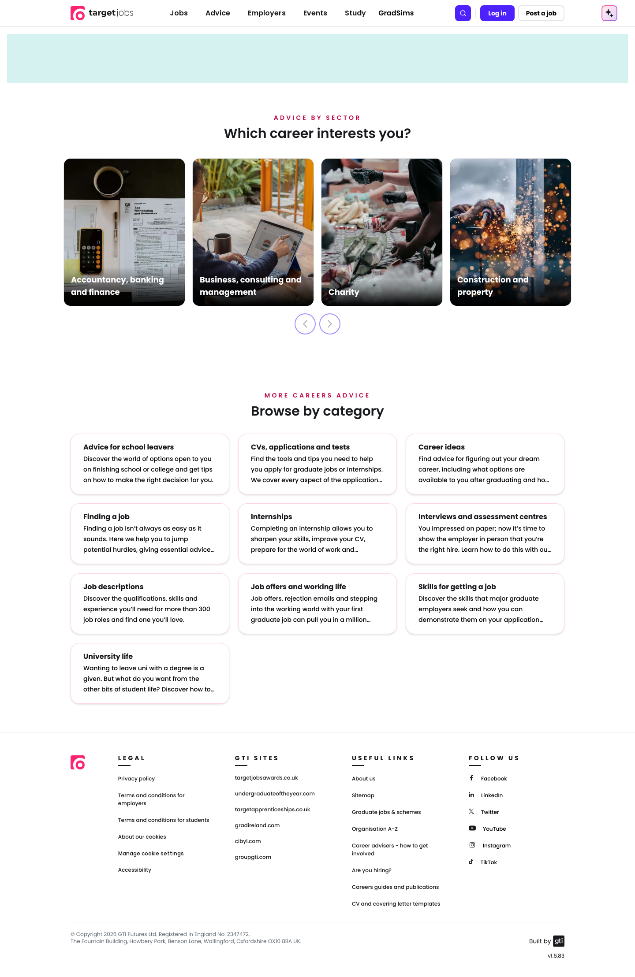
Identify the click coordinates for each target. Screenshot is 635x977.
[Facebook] (488, 778)
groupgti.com (253, 857)
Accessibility (134, 869)
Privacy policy (136, 778)
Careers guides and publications (395, 887)
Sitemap (363, 795)
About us (364, 778)
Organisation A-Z (375, 828)
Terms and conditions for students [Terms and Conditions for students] (163, 820)
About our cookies (142, 836)
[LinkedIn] (486, 794)
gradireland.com (257, 825)
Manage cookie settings (151, 853)
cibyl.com (248, 841)
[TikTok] (483, 861)
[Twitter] (484, 811)
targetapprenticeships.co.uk (272, 809)
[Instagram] (490, 845)
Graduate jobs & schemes (386, 812)
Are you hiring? (372, 870)
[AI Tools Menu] (609, 13)
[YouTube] (487, 828)
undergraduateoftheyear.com (275, 793)
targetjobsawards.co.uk (266, 777)
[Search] (463, 13)
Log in (497, 13)
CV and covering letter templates (396, 903)
